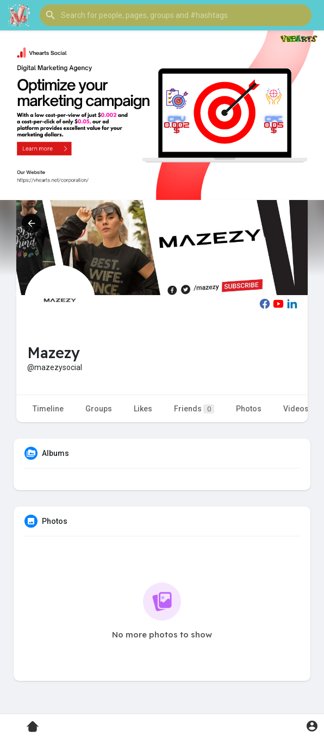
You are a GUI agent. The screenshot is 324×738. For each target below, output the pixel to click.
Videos (296, 408)
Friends (194, 409)
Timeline (48, 408)
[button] (175, 15)
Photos (248, 408)
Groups (98, 408)
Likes (143, 408)
